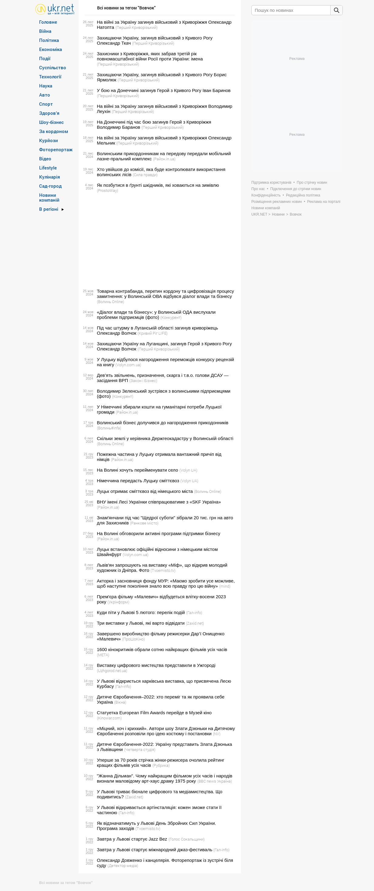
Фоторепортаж (56, 149)
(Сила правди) (145, 174)
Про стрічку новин (312, 182)
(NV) (216, 733)
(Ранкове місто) (144, 523)
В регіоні (48, 209)
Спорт (46, 103)
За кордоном (53, 131)
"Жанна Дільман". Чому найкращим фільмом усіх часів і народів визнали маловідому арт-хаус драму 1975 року (164, 778)
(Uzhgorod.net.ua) (112, 670)
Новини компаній (49, 197)
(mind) (224, 586)
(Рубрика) (161, 765)
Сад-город (50, 185)
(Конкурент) (171, 317)
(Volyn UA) (188, 470)
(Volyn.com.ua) (128, 364)
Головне (48, 21)
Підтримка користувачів (271, 182)
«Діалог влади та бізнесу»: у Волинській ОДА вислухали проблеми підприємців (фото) (156, 314)
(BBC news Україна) (214, 781)
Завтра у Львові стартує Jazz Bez (132, 839)
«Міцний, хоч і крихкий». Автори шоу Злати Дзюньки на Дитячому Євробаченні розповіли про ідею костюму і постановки (166, 731)
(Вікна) (120, 702)
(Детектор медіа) (122, 865)
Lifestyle (48, 167)
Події (44, 58)
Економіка (50, 49)
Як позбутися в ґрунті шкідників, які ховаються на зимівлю (158, 185)
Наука (45, 85)
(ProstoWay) (107, 190)
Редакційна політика (303, 195)
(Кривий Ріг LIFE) (153, 333)
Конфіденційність (265, 195)
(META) (103, 654)
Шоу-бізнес (51, 122)
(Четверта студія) (139, 749)
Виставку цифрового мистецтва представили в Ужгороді (156, 665)
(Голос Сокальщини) (186, 839)
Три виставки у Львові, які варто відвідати (141, 623)
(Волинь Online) (110, 301)
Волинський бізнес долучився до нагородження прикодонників (162, 422)
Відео (45, 158)
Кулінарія (49, 176)
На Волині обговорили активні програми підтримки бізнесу (158, 533)
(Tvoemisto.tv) (163, 570)
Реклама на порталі (323, 202)
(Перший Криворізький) (136, 27)
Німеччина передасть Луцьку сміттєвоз (138, 480)
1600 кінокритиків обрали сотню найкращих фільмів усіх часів (162, 649)
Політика (49, 40)
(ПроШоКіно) (133, 639)
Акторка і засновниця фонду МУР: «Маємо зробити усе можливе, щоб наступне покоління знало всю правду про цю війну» (166, 583)
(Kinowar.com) (109, 718)
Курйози (48, 140)
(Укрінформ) (118, 602)
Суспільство (52, 67)
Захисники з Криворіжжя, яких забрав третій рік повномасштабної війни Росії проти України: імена (150, 56)
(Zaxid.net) (195, 623)
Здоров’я (49, 113)
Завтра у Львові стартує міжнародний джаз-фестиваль (154, 849)
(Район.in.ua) (164, 159)
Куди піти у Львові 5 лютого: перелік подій (141, 612)
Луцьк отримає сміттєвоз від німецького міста (145, 491)
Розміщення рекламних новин (276, 202)
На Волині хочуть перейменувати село (137, 470)
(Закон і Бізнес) (143, 380)
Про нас (258, 189)
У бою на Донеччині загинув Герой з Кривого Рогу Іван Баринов (164, 90)
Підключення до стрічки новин (295, 189)
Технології (50, 76)
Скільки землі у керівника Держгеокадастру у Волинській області (165, 438)
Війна (45, 31)
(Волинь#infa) (109, 428)
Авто (44, 94)
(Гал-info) (194, 612)
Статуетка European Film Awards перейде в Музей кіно (154, 712)
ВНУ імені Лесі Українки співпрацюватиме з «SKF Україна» (159, 501)
